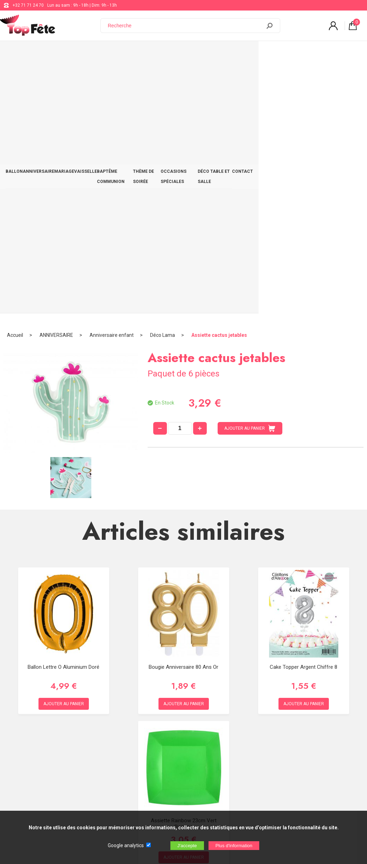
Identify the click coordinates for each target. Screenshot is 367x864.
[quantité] (180, 168)
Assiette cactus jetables (219, 75)
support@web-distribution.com (208, 724)
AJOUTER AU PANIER (249, 168)
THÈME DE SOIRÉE (201, 53)
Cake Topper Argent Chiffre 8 (303, 407)
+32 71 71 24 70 (28, 5)
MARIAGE (81, 53)
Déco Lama (162, 75)
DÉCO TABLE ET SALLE (307, 53)
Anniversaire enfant (112, 75)
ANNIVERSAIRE (48, 53)
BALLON (17, 53)
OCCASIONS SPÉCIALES (252, 53)
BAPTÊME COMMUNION (151, 53)
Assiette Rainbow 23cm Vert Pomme (184, 564)
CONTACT (347, 53)
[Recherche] (185, 25)
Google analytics (126, 845)
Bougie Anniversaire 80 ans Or (183, 407)
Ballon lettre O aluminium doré (63, 407)
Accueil (15, 75)
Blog (183, 742)
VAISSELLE (109, 53)
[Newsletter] (116, 805)
